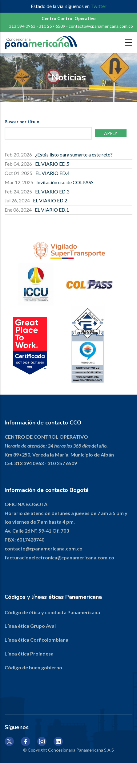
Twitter (99, 6)
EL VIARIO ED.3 (52, 191)
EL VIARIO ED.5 (52, 164)
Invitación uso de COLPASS (65, 182)
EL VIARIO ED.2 (50, 200)
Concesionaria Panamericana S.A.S (81, 750)
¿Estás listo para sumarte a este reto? (74, 154)
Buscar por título (22, 121)
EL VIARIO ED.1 (52, 210)
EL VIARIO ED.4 (52, 173)
